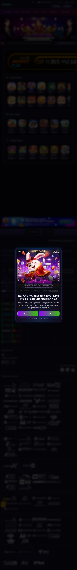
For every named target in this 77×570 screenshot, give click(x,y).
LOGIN (49, 314)
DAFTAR (27, 314)
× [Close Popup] (58, 251)
